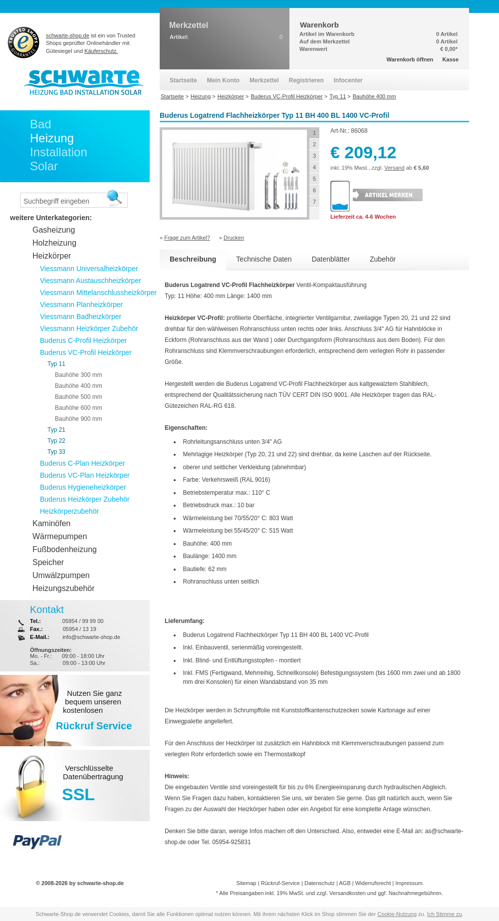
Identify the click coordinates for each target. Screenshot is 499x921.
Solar (44, 166)
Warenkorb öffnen (410, 59)
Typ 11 (56, 363)
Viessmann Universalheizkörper (89, 269)
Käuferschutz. (101, 51)
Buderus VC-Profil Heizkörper (86, 352)
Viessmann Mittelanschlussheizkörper (98, 293)
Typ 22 (56, 440)
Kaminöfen (51, 523)
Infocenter (348, 80)
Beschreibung (193, 259)
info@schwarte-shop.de (91, 637)
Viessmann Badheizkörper (80, 316)
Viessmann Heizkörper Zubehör (89, 328)
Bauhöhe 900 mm (78, 418)
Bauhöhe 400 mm (78, 385)
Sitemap (246, 883)
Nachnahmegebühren (415, 893)
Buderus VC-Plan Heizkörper (85, 475)
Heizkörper (51, 256)
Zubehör (383, 259)
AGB (344, 883)
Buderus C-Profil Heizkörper (83, 340)
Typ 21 (56, 429)
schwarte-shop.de (67, 35)
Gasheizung (53, 230)
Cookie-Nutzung (397, 914)
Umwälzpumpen (61, 575)
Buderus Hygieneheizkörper (83, 487)
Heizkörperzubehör (69, 511)
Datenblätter (331, 259)
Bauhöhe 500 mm (78, 396)
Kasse (451, 59)
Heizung (52, 138)
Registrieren (306, 80)
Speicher (48, 562)
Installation (58, 152)
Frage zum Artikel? (187, 238)
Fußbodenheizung (64, 549)
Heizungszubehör (63, 588)
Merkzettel (264, 80)
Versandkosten (347, 893)
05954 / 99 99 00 (83, 621)
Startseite (183, 80)
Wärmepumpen (59, 536)
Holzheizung (54, 243)
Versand (394, 168)
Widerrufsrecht (373, 883)
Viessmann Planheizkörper (81, 304)
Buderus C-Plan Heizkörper (82, 463)
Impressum (408, 883)
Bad (40, 124)
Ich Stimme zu (444, 914)
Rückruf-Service (280, 883)
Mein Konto (223, 80)
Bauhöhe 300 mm (78, 374)
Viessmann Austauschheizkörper (90, 281)
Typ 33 (56, 451)
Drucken (234, 238)
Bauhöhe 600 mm (78, 407)
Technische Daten (263, 259)
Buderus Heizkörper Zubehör (85, 499)
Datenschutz (319, 883)
